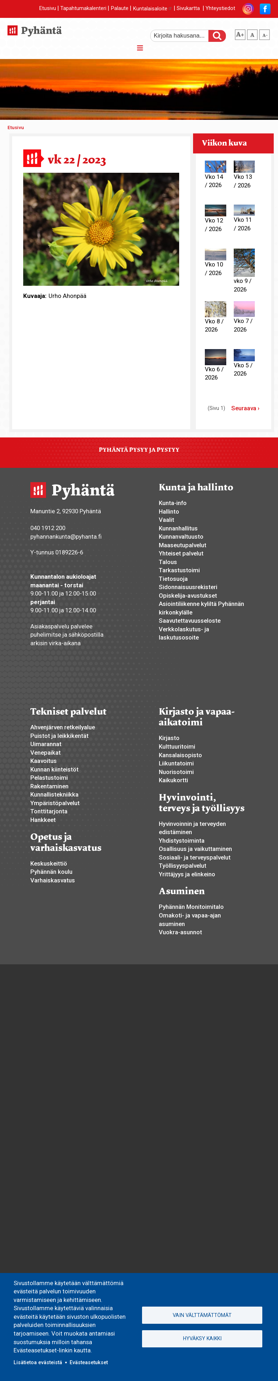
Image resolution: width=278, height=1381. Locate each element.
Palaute (119, 8)
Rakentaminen (49, 786)
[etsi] (184, 36)
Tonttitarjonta (48, 811)
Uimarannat (45, 744)
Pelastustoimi (49, 777)
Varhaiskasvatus (52, 880)
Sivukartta (188, 8)
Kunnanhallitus (178, 528)
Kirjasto (169, 737)
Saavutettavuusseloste (190, 620)
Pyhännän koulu (51, 871)
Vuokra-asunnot (180, 932)
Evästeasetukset (89, 1362)
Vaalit (166, 519)
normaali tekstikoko (252, 33)
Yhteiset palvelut (181, 553)
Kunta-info (173, 502)
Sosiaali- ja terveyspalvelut (195, 857)
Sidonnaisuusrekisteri (188, 587)
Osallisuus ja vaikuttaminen (195, 848)
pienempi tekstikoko (264, 33)
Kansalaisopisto (180, 755)
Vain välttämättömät (202, 1315)
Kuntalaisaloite (152, 8)
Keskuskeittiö (48, 863)
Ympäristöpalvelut (55, 803)
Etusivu (47, 8)
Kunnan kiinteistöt (54, 769)
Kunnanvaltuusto (181, 536)
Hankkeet (43, 819)
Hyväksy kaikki (202, 1338)
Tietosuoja (173, 578)
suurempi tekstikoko (240, 33)
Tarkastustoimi (179, 570)
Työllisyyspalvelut (182, 865)
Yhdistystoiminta (181, 840)
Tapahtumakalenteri (83, 8)
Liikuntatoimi (176, 763)
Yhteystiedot (220, 8)
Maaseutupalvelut (182, 545)
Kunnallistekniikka (54, 794)
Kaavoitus (43, 760)
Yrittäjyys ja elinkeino (187, 874)
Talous (168, 561)
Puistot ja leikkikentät (59, 735)
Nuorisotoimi (176, 771)
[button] (101, 228)
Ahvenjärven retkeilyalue (62, 727)
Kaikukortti (173, 780)
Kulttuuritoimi (177, 746)
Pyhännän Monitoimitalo (191, 906)
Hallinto (169, 511)
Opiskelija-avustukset (188, 595)
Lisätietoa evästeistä (38, 1362)
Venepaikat (45, 752)
